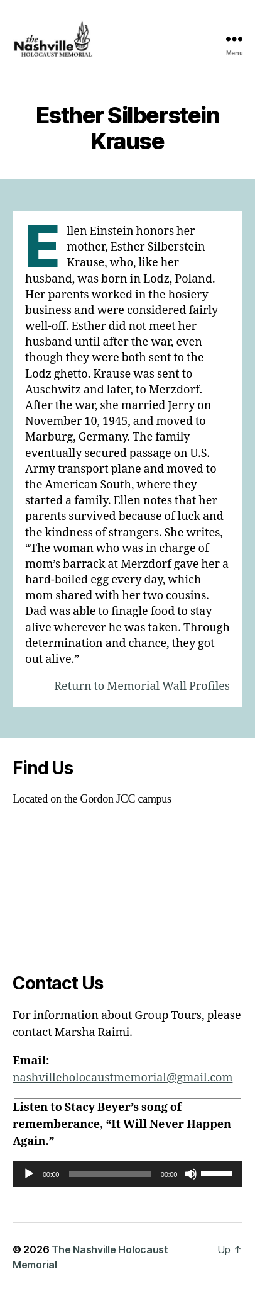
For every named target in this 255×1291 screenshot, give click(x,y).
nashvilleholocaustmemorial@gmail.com (122, 1078)
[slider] (110, 1174)
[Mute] (191, 1174)
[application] (127, 1174)
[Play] (29, 1174)
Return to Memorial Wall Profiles (142, 686)
